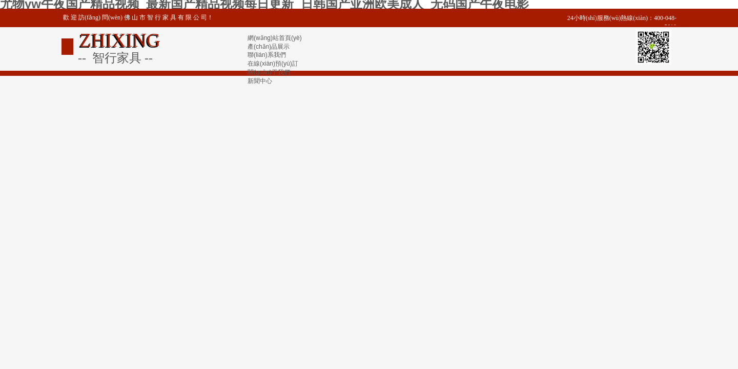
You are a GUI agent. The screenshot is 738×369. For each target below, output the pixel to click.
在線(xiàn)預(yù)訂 (273, 63)
